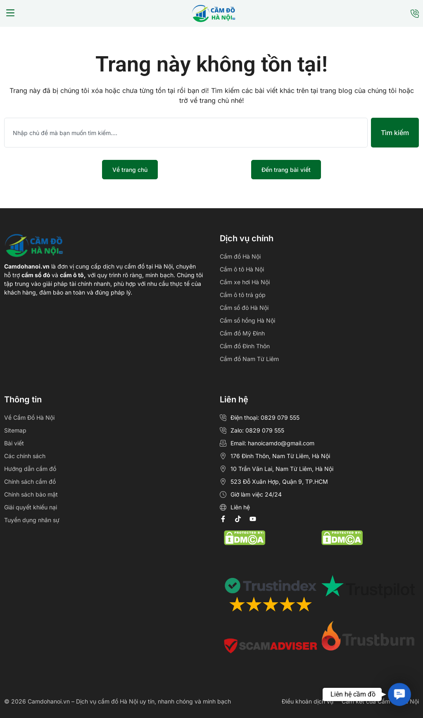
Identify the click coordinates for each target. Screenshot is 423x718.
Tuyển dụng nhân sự (31, 519)
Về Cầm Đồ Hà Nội (29, 417)
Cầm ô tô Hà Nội (242, 269)
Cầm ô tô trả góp (243, 294)
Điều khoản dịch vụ (307, 701)
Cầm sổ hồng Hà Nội (247, 320)
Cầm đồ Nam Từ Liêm (249, 358)
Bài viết (14, 443)
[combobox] (186, 132)
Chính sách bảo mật (31, 494)
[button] (10, 13)
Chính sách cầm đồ (30, 481)
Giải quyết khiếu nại (30, 507)
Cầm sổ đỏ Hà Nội (244, 307)
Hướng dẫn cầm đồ (30, 468)
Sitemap (15, 430)
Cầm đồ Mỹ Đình (242, 333)
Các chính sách (24, 455)
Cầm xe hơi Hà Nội (245, 281)
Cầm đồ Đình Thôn (245, 345)
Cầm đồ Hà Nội (240, 256)
